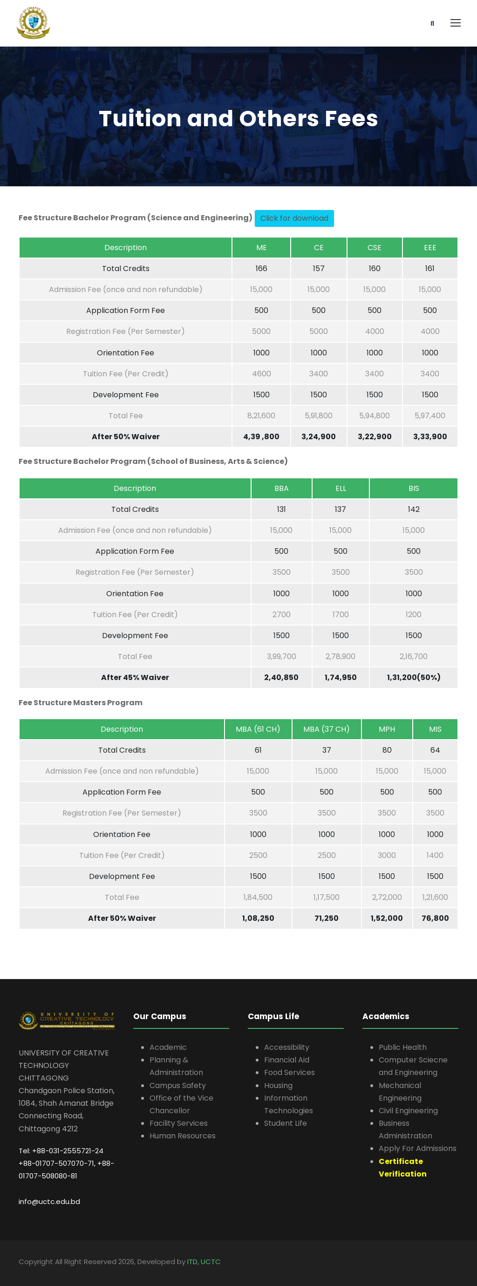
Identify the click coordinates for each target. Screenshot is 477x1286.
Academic (168, 1047)
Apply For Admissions (418, 1148)
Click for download (294, 218)
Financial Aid (286, 1060)
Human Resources (183, 1135)
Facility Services (179, 1123)
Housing (278, 1085)
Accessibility (286, 1047)
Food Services (289, 1072)
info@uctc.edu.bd (49, 1201)
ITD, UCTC (204, 1261)
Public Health (403, 1047)
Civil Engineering (408, 1110)
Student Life (285, 1123)
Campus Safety (178, 1085)
